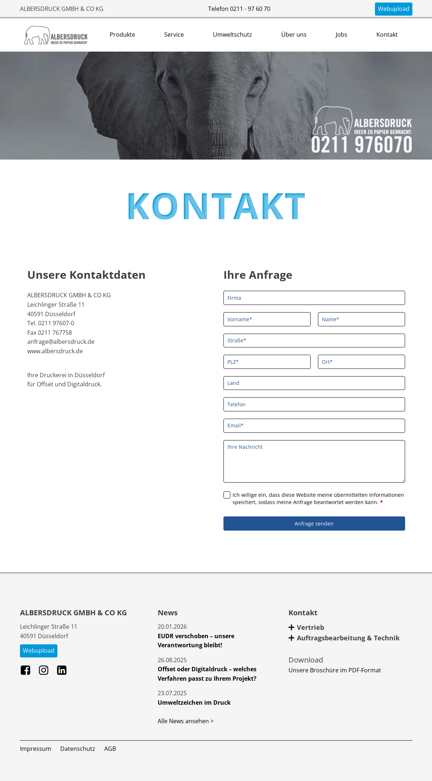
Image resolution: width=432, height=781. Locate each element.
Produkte (122, 35)
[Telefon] (314, 404)
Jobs (341, 35)
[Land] (314, 383)
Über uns (294, 35)
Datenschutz (77, 749)
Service (174, 35)
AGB (110, 749)
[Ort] (361, 362)
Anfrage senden (314, 523)
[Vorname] (267, 319)
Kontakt (387, 35)
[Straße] (314, 341)
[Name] (361, 319)
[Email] (314, 426)
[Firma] (314, 298)
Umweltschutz (232, 35)
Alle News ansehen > (186, 721)
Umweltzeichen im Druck (194, 702)
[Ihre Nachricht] (314, 461)
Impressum (35, 749)
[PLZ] (267, 362)
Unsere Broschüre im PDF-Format (334, 670)
